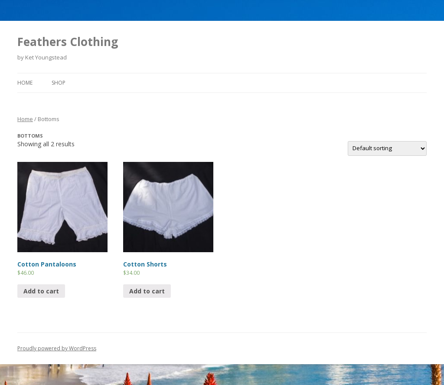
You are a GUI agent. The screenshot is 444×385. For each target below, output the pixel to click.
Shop (58, 82)
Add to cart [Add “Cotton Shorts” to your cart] (147, 291)
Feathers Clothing (67, 41)
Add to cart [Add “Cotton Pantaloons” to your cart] (41, 291)
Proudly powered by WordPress (56, 348)
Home (25, 82)
